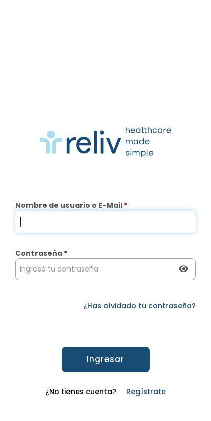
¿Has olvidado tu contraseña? (139, 305)
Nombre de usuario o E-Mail (71, 205)
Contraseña (41, 253)
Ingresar (105, 359)
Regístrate (146, 391)
